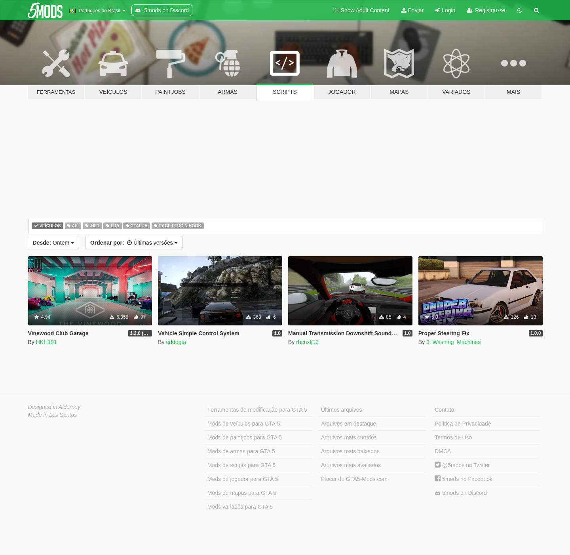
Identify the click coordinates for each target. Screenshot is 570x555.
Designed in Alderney (54, 407)
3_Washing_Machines (453, 342)
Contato (444, 410)
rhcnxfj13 (307, 342)
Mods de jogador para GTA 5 (242, 479)
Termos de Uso (453, 437)
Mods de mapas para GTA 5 (241, 493)
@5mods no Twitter (462, 465)
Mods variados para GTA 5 (240, 507)
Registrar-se (486, 10)
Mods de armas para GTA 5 (241, 451)
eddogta (176, 342)
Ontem (53, 242)
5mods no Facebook (463, 479)
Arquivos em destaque (348, 423)
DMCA (443, 451)
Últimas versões (134, 242)
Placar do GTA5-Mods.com (354, 479)
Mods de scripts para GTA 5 (241, 465)
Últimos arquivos (341, 410)
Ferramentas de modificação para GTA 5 (257, 410)
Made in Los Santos (52, 415)
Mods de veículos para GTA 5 (243, 423)
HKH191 (46, 342)
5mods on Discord (461, 493)
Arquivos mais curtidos (349, 437)
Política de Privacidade (463, 423)
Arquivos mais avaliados (351, 465)
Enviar (412, 10)
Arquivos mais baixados (350, 451)
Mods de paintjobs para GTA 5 (244, 437)
